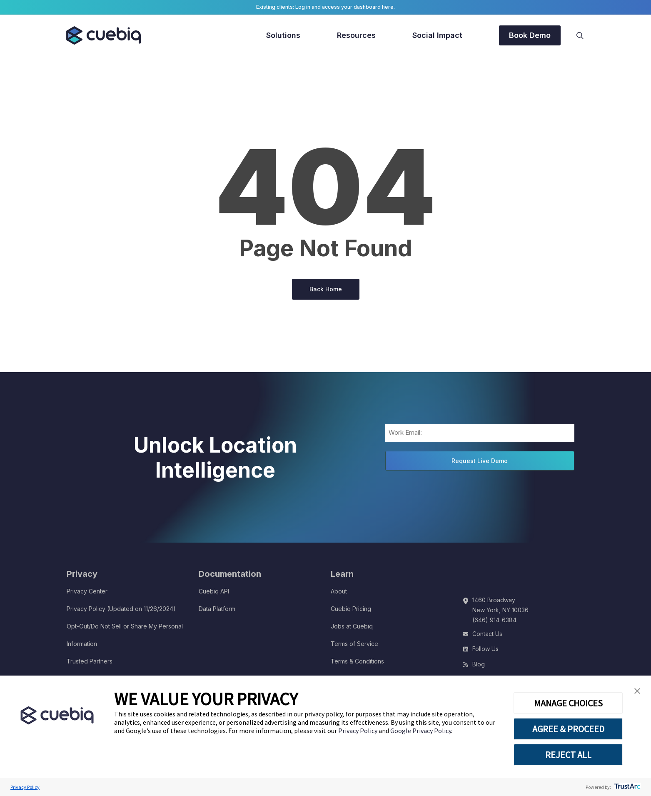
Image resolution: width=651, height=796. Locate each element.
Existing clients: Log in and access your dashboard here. (325, 7)
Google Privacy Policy (420, 730)
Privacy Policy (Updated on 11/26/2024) (121, 608)
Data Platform (217, 608)
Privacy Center (87, 591)
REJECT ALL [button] (568, 755)
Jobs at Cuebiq (352, 626)
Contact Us (487, 633)
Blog (478, 664)
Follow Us (485, 648)
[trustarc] (626, 787)
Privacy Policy (358, 730)
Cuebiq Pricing (351, 608)
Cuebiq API (214, 591)
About (339, 591)
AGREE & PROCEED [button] (568, 729)
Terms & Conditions (357, 661)
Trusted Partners (89, 661)
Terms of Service (354, 643)
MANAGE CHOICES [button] (568, 703)
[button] (637, 691)
